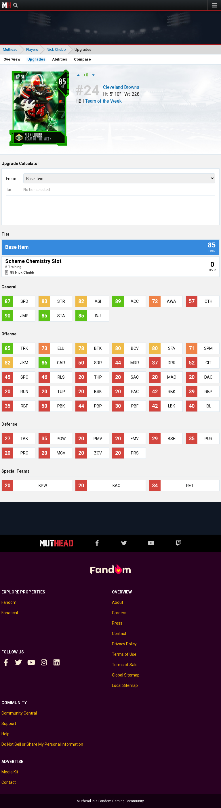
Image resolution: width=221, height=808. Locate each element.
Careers (119, 612)
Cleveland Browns (121, 87)
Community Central (19, 713)
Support (8, 723)
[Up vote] (78, 75)
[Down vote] (93, 75)
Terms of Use (124, 654)
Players (32, 49)
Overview (11, 59)
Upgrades (36, 59)
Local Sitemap (125, 685)
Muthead (6, 5)
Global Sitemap (126, 675)
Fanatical (9, 612)
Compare (82, 59)
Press (117, 623)
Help (5, 734)
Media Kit (9, 772)
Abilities (59, 59)
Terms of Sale (125, 664)
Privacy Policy (124, 644)
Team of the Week (103, 101)
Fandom (8, 602)
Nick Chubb (56, 49)
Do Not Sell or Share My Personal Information (42, 744)
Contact (119, 633)
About (117, 602)
